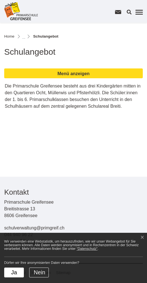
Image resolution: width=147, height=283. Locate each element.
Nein (39, 272)
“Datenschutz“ (87, 249)
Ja (14, 272)
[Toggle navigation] (138, 12)
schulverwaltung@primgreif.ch (34, 228)
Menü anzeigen (74, 73)
